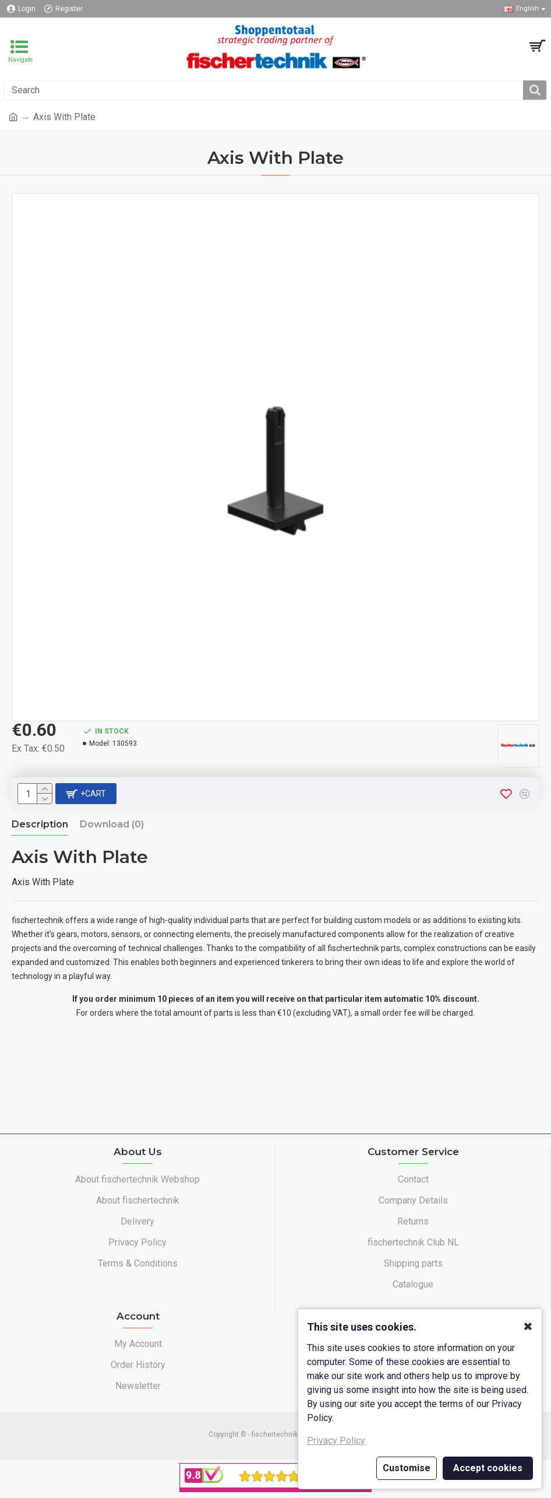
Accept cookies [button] (487, 1468)
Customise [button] (406, 1468)
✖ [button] (528, 1327)
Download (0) (112, 824)
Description (40, 824)
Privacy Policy (336, 1440)
